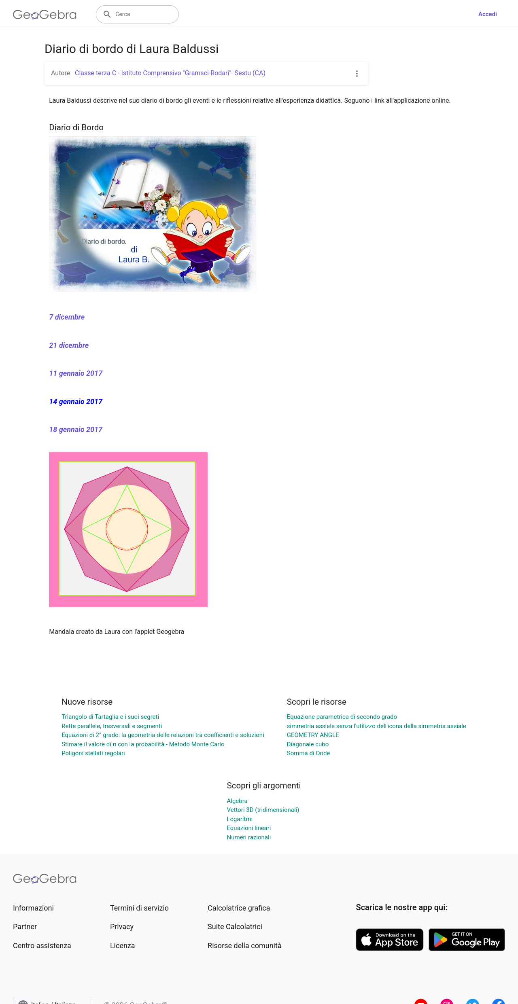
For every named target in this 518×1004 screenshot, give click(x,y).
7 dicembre (67, 317)
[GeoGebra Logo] (44, 14)
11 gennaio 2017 (75, 373)
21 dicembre (69, 345)
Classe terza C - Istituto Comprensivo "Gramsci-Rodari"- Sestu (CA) (170, 73)
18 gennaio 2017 (75, 429)
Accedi (487, 14)
